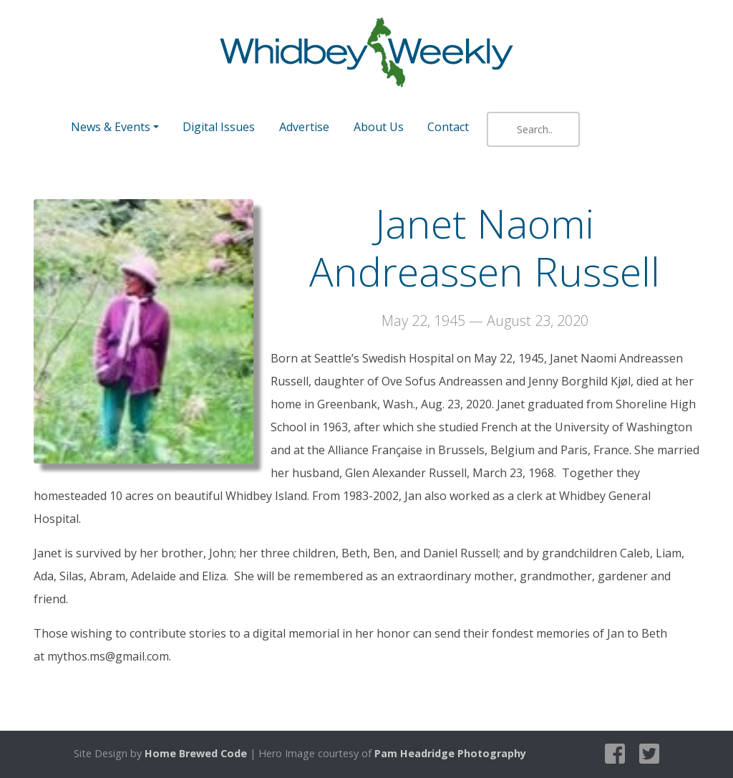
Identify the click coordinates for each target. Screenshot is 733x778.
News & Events (110, 127)
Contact (448, 127)
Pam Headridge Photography (450, 753)
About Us (379, 127)
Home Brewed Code (196, 753)
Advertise (304, 127)
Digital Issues (219, 127)
